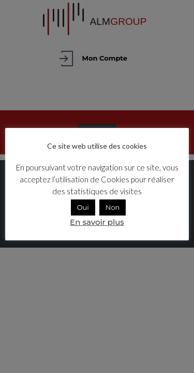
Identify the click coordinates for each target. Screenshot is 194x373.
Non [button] (113, 207)
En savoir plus (97, 222)
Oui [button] (83, 207)
